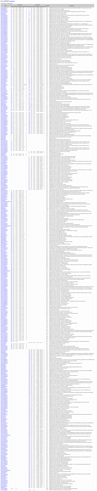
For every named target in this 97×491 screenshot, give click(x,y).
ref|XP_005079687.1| (4, 218)
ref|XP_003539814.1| (4, 60)
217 (11, 302)
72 (11, 54)
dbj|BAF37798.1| (3, 111)
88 (11, 94)
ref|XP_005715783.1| (4, 191)
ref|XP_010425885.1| (4, 61)
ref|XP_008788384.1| (4, 50)
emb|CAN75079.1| (4, 91)
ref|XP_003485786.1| (4, 252)
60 (11, 34)
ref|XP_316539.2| (3, 246)
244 (11, 334)
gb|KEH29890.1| (3, 95)
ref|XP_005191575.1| (4, 319)
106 (29, 93)
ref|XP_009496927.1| (4, 214)
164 (11, 250)
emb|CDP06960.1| (4, 9)
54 (29, 95)
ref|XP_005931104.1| (4, 308)
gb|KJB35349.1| (3, 139)
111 (11, 202)
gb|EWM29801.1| (3, 197)
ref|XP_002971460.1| (4, 94)
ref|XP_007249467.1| (4, 259)
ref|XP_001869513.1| (4, 219)
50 (29, 23)
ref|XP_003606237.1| (4, 31)
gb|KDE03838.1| (3, 208)
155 (11, 245)
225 (11, 133)
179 (11, 263)
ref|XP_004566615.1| (4, 254)
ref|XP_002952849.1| (4, 190)
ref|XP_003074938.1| (4, 196)
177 (11, 261)
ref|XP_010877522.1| (4, 315)
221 (11, 128)
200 (29, 123)
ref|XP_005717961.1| (4, 112)
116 (11, 237)
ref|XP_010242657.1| (4, 146)
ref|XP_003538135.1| (4, 56)
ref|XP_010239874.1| (4, 134)
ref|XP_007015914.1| (4, 147)
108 (11, 101)
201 (11, 287)
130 (29, 107)
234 (11, 331)
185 (11, 270)
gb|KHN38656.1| (3, 59)
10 (11, 11)
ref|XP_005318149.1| (4, 326)
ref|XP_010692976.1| (4, 157)
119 (11, 239)
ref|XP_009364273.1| (4, 35)
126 (29, 110)
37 (11, 37)
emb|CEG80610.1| (4, 233)
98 (29, 71)
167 (11, 253)
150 (11, 229)
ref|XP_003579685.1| (4, 65)
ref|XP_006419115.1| (4, 44)
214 (29, 128)
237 (11, 318)
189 (11, 275)
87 (11, 88)
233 (29, 130)
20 (29, 15)
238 (29, 133)
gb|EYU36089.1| (3, 83)
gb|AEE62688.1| (3, 331)
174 (11, 258)
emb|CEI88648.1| (3, 239)
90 (11, 85)
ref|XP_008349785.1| (4, 22)
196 (11, 282)
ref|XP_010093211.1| (4, 29)
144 (11, 119)
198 (11, 284)
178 (11, 262)
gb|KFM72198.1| (3, 212)
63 (11, 155)
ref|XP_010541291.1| (4, 78)
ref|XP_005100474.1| (4, 216)
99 (29, 76)
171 (11, 254)
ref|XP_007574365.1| (4, 336)
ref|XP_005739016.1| (4, 258)
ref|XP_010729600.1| (4, 276)
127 (11, 218)
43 (11, 17)
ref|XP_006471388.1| (4, 20)
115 (11, 206)
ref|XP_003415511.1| (4, 274)
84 (29, 65)
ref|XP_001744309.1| (4, 206)
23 (11, 23)
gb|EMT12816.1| (3, 183)
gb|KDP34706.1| (3, 14)
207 (11, 113)
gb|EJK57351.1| (3, 207)
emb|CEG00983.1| (4, 195)
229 (11, 312)
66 (29, 60)
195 (11, 281)
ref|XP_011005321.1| (4, 101)
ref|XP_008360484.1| (4, 150)
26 (29, 18)
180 (11, 264)
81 (11, 57)
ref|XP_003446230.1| (4, 281)
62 (11, 40)
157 (11, 234)
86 (29, 68)
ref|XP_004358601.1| (4, 124)
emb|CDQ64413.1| (4, 318)
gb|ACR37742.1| (3, 100)
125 (11, 212)
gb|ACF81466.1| (3, 138)
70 (29, 42)
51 (11, 104)
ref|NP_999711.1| (3, 110)
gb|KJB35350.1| (3, 178)
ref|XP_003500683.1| (4, 275)
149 (11, 228)
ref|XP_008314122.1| (4, 282)
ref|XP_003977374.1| (4, 116)
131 (11, 219)
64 (11, 39)
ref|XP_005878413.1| (4, 304)
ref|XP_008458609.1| (4, 96)
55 (11, 83)
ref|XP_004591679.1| (4, 263)
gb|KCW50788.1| (3, 104)
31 (11, 27)
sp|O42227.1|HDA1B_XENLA (6, 225)
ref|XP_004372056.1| (4, 298)
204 (11, 291)
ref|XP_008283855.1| (4, 321)
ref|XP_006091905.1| (4, 205)
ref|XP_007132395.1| (4, 38)
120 (11, 324)
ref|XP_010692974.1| (4, 160)
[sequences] (12, 1)
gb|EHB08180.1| (3, 242)
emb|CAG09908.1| (4, 314)
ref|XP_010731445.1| (4, 312)
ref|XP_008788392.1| (4, 144)
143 (11, 224)
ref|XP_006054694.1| (4, 273)
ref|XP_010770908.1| (4, 291)
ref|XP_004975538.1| (4, 76)
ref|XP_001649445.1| (4, 230)
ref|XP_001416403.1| (4, 203)
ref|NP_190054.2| (3, 54)
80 (11, 56)
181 (29, 119)
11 (11, 15)
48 (29, 20)
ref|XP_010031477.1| (4, 55)
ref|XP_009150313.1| (4, 45)
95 (29, 77)
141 (11, 216)
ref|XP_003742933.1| (4, 295)
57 (29, 33)
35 (29, 28)
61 (29, 31)
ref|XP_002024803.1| (4, 323)
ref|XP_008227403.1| (4, 158)
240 (11, 127)
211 (11, 122)
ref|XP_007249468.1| (4, 313)
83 (11, 78)
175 (11, 115)
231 (11, 313)
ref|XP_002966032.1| (4, 93)
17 (11, 72)
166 (11, 252)
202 (11, 289)
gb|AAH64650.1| (3, 245)
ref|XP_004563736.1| (4, 128)
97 (29, 185)
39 (11, 48)
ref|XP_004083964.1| (4, 115)
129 (29, 106)
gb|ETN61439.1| (3, 228)
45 (29, 59)
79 (11, 59)
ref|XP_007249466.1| (4, 284)
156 (11, 233)
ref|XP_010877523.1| (4, 310)
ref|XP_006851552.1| (4, 74)
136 (11, 222)
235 (11, 315)
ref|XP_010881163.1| (4, 122)
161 (11, 124)
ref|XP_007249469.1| (4, 307)
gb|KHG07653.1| (3, 175)
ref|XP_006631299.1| (4, 229)
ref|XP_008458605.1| (4, 33)
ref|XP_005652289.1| (4, 107)
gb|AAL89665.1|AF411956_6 (5, 270)
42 (11, 26)
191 (11, 116)
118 (11, 323)
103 (11, 95)
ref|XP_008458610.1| (4, 168)
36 (11, 33)
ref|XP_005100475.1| (4, 223)
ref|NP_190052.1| (3, 161)
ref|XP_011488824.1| (4, 293)
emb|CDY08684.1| (4, 152)
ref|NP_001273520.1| (4, 279)
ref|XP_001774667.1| (4, 90)
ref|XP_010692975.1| (4, 156)
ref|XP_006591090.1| (4, 57)
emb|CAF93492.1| (4, 257)
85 (29, 70)
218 (11, 303)
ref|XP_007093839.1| (4, 327)
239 (11, 319)
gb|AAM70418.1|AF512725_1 (6, 201)
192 (11, 278)
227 (11, 310)
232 (29, 124)
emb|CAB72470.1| (4, 85)
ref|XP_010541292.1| (4, 179)
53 (29, 32)
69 (11, 73)
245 (11, 335)
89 (11, 102)
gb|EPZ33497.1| (3, 222)
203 (29, 132)
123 (11, 211)
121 (11, 207)
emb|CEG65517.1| (4, 234)
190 (29, 127)
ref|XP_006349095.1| (4, 17)
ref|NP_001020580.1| (4, 289)
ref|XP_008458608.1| (4, 32)
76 (29, 51)
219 (11, 304)
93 (29, 72)
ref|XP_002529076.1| (4, 23)
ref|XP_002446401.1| (4, 71)
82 (11, 45)
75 (29, 55)
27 (11, 22)
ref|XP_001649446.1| (4, 248)
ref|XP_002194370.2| (4, 296)
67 (11, 35)
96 (11, 100)
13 (29, 17)
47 (11, 18)
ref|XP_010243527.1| (4, 16)
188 (11, 274)
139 (29, 113)
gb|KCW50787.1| (3, 82)
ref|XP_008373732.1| (4, 188)
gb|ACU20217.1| (3, 63)
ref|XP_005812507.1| (4, 256)
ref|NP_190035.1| (3, 169)
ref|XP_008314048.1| (4, 285)
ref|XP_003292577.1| (4, 286)
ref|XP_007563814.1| (4, 121)
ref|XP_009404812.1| (4, 62)
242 (11, 321)
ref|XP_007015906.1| (4, 99)
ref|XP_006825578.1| (4, 235)
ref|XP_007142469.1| (4, 39)
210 (11, 297)
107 (29, 94)
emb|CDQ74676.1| (4, 265)
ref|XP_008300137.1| (4, 127)
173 (11, 257)
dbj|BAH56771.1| (3, 155)
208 (11, 295)
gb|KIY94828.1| (3, 200)
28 (11, 144)
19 (29, 12)
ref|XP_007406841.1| (4, 330)
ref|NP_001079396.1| (4, 224)
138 (11, 223)
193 (11, 279)
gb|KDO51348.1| (3, 135)
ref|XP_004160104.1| (4, 164)
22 (11, 9)
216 (11, 301)
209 (11, 296)
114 (29, 105)
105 (29, 83)
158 (29, 108)
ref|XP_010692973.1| (4, 40)
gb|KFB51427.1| (3, 231)
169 (11, 327)
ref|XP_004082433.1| (4, 269)
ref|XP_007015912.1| (4, 145)
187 (29, 121)
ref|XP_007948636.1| (4, 303)
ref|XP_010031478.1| (4, 177)
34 (11, 145)
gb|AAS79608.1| (3, 87)
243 (11, 332)
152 (11, 230)
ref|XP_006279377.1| (4, 46)
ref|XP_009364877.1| (4, 34)
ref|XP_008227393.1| (4, 27)
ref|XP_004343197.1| (4, 211)
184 (11, 269)
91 (11, 84)
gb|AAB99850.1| (3, 306)
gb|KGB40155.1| (3, 325)
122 (11, 217)
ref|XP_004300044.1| (4, 42)
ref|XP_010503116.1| (4, 66)
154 (11, 325)
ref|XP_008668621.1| (4, 181)
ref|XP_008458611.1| (4, 162)
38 (29, 40)
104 (29, 82)
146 (11, 225)
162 (11, 247)
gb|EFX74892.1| (3, 113)
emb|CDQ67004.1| (4, 118)
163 (11, 248)
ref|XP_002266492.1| (4, 15)
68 (11, 62)
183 (11, 268)
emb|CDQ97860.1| (4, 237)
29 (11, 32)
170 (11, 123)
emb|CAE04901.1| (4, 184)
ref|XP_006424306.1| (4, 21)
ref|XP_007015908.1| (4, 149)
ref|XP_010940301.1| (4, 49)
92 (29, 88)
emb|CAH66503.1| (4, 79)
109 (11, 112)
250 (29, 112)
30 (29, 44)
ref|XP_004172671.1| (4, 140)
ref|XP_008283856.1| (4, 320)
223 (11, 308)
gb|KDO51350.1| (3, 136)
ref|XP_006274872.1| (4, 297)
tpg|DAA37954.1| (3, 89)
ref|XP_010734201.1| (4, 117)
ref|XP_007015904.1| (4, 51)
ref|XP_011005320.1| (4, 70)
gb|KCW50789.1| (3, 105)
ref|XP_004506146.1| (4, 18)
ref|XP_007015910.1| (4, 48)
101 (29, 189)
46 (11, 51)
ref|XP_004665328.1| (4, 267)
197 (11, 121)
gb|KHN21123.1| (3, 102)
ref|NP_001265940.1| (4, 301)
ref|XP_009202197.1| (4, 324)
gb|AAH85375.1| (3, 253)
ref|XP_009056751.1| (4, 247)
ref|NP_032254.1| (3, 278)
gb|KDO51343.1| (3, 163)
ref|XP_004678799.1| (4, 262)
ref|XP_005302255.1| (4, 292)
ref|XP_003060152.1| (4, 106)
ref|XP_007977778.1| (4, 335)
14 (29, 11)
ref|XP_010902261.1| (4, 133)
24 (11, 14)
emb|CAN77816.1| (4, 12)
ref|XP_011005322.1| (4, 26)
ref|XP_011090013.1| (4, 73)
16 (11, 21)
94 (29, 89)
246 (11, 336)
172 (11, 256)
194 (11, 280)
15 (11, 20)
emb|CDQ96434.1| (4, 240)
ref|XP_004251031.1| (4, 10)
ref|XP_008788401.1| (4, 174)
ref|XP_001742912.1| (4, 202)
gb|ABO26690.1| (3, 217)
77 (11, 46)
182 (29, 118)
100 (29, 79)
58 (29, 37)
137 (11, 118)
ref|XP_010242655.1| (4, 166)
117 (11, 209)
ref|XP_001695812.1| (4, 192)
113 (29, 104)
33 (29, 39)
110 (29, 87)
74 (11, 44)
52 (29, 43)
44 (29, 22)
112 (29, 99)
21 (11, 147)
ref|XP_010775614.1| (4, 241)
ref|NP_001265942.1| (4, 119)
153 (11, 231)
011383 (11, 3)
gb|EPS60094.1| (3, 189)
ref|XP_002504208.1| (4, 108)
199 (11, 285)
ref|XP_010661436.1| (4, 151)
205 (11, 292)
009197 (5, 3)
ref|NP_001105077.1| (4, 72)
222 (11, 307)
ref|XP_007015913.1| (4, 141)
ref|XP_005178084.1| (4, 220)
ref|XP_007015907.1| (4, 143)
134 (29, 116)
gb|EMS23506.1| (3, 236)
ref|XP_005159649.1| (4, 268)
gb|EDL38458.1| (3, 309)
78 (11, 74)
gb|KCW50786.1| (3, 43)
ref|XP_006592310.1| (4, 172)
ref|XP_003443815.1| (4, 129)
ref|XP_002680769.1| (4, 130)
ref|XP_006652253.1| (4, 77)
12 (11, 12)
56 (11, 82)
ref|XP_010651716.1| (4, 11)
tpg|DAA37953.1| (3, 88)
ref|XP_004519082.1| (4, 332)
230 (11, 330)
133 (29, 115)
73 (29, 48)
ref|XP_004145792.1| (4, 37)
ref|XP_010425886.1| (4, 167)
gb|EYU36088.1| (3, 67)
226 (11, 117)
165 (29, 117)
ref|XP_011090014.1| (4, 180)
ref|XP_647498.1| (3, 213)
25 (11, 10)
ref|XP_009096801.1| (4, 302)
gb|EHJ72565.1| (3, 251)
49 (11, 16)
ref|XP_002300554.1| (4, 28)
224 (11, 309)
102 (29, 90)
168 (11, 326)
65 (11, 60)
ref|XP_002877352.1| (4, 84)
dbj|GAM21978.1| (4, 132)
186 (29, 122)
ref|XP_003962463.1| (4, 290)
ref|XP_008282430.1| (4, 280)
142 (11, 242)
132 (11, 130)
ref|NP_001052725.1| (4, 186)
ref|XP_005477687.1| (4, 261)
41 (11, 28)
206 (11, 293)
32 (29, 26)
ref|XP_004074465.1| (4, 123)
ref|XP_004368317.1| (4, 209)
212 (29, 129)
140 (11, 110)
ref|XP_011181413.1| (4, 334)
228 (11, 129)
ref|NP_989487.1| (3, 287)
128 (11, 214)
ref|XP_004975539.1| (4, 185)
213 (11, 298)
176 (11, 259)
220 (11, 306)
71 (11, 29)
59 (11, 43)
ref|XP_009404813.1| (4, 173)
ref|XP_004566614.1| (4, 264)
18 (11, 31)
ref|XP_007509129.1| (4, 194)
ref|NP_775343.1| (3, 250)
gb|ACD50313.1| (3, 68)
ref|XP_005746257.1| (4, 329)
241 (11, 320)
